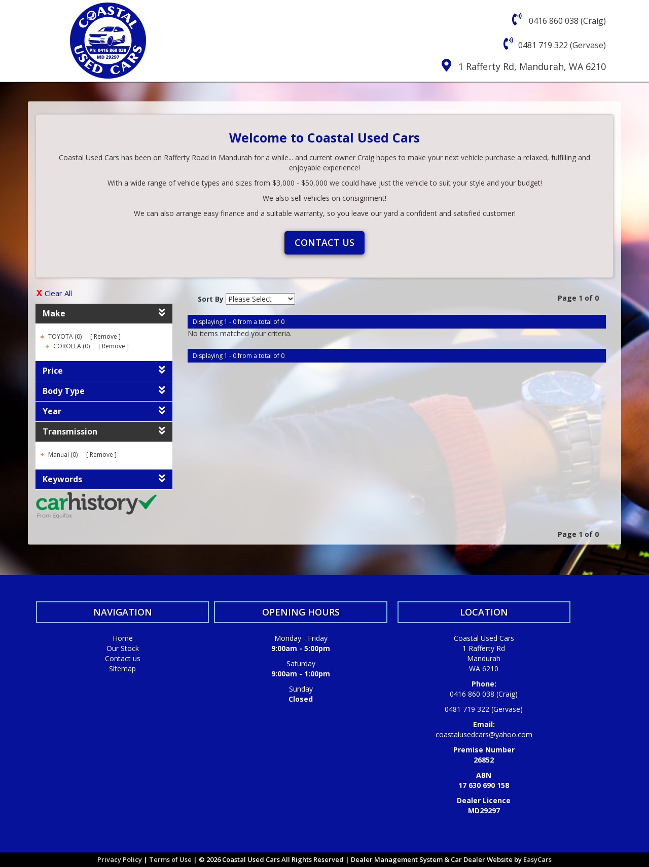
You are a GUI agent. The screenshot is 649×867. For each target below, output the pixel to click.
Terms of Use (171, 859)
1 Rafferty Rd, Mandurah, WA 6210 (532, 66)
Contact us (324, 242)
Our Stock (122, 648)
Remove (105, 336)
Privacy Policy (120, 859)
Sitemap (122, 668)
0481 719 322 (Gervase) (562, 45)
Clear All (58, 293)
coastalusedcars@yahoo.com (484, 734)
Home (123, 638)
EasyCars (537, 859)
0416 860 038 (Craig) (566, 20)
